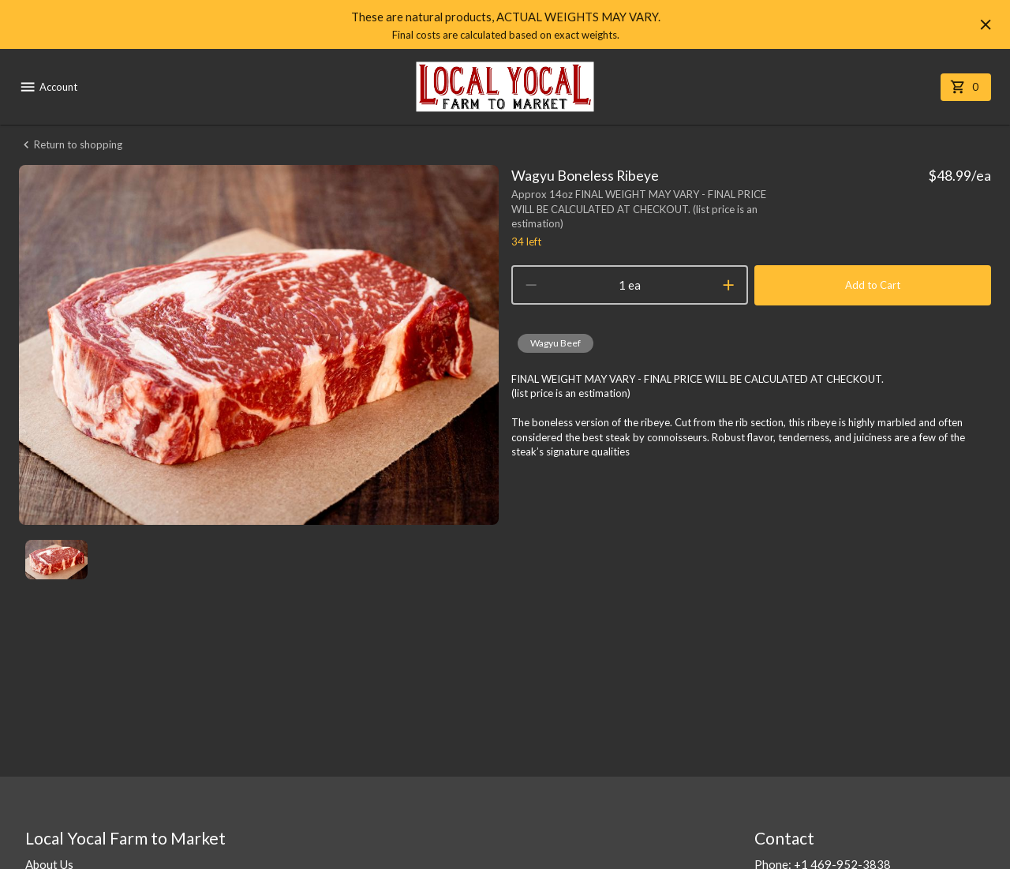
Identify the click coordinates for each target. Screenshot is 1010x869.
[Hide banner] (985, 24)
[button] (555, 343)
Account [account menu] (48, 87)
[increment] (728, 285)
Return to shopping (70, 144)
